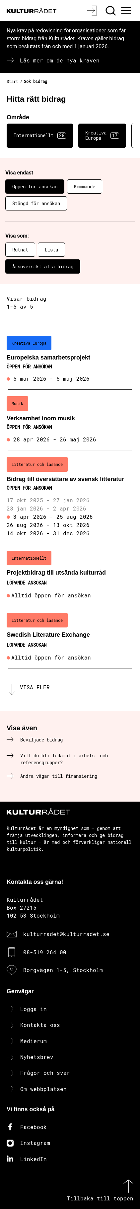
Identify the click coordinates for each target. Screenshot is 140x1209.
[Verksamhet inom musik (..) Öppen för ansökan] (70, 420)
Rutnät (20, 249)
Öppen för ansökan (34, 186)
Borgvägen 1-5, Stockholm (63, 969)
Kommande (84, 186)
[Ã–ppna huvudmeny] (127, 11)
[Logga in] (93, 10)
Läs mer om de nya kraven (60, 60)
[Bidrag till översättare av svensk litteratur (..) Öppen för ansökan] (70, 497)
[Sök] (111, 10)
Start (12, 81)
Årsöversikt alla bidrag (42, 266)
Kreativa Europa (102, 135)
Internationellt (40, 135)
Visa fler (35, 687)
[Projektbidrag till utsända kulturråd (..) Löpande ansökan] (70, 575)
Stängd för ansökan (36, 203)
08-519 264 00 (44, 952)
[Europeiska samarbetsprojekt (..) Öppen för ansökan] (70, 359)
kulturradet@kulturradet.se (66, 933)
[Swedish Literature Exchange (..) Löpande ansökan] (70, 637)
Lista (51, 249)
